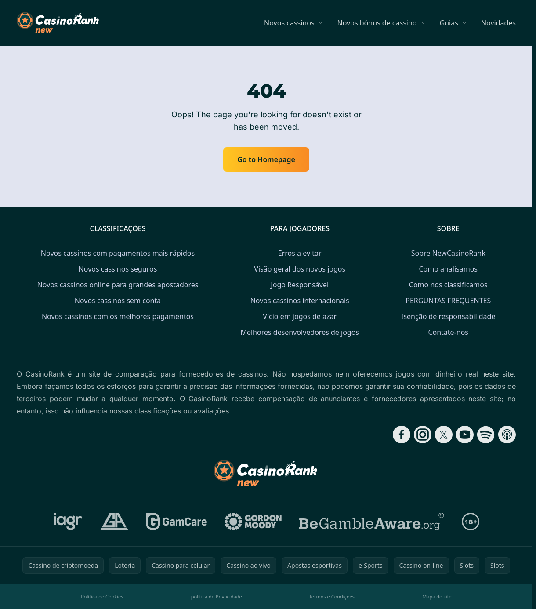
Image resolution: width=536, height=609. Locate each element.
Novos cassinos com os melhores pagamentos (118, 316)
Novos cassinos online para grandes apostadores (118, 285)
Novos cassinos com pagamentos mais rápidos (118, 253)
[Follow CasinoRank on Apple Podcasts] (507, 434)
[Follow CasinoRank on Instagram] (422, 434)
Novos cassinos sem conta (118, 300)
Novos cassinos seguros (118, 269)
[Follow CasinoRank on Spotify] (486, 434)
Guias (449, 23)
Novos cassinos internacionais (299, 300)
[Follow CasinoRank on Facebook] (401, 434)
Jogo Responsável (300, 285)
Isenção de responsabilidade (448, 316)
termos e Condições (332, 596)
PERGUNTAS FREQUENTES (448, 300)
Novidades (498, 23)
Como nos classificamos (448, 285)
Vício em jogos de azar (300, 316)
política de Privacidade (216, 596)
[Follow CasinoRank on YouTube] (465, 434)
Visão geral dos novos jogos (299, 269)
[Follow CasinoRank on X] (444, 434)
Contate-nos (448, 332)
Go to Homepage (266, 159)
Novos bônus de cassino (377, 23)
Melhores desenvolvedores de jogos (299, 332)
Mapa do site (437, 596)
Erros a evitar (300, 253)
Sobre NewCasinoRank (448, 253)
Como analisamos (448, 269)
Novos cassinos (289, 23)
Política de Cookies (102, 596)
